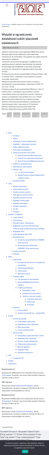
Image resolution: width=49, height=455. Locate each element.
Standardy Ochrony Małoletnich (24, 141)
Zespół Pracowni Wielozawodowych (31, 161)
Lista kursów (17, 220)
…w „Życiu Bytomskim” (26, 172)
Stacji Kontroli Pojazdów (24, 386)
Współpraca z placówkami (22, 167)
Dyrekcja (16, 136)
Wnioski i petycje (24, 274)
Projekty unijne (18, 276)
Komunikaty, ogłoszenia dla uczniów (31, 336)
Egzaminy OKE (23, 350)
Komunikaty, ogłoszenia (26, 321)
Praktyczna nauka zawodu (27, 344)
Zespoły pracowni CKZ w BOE (24, 153)
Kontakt (16, 212)
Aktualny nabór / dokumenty (23, 223)
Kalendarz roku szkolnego (27, 338)
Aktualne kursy (18, 237)
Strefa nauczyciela (19, 319)
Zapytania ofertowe (34, 299)
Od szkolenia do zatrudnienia (28, 279)
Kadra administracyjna (21, 147)
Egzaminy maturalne (20, 203)
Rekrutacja (31, 302)
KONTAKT (12, 364)
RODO (10, 361)
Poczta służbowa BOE (26, 330)
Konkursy (16, 307)
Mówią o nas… (18, 169)
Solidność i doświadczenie (22, 164)
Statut (15, 138)
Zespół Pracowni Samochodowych (30, 158)
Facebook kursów (19, 251)
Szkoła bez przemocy (25, 352)
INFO (10, 257)
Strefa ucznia (18, 333)
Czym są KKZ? (18, 217)
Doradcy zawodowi (20, 206)
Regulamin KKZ (18, 231)
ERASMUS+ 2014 (28, 290)
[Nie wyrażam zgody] (46, 447)
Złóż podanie (6, 375)
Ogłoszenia (17, 260)
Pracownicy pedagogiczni (22, 150)
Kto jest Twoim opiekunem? (28, 341)
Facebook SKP (18, 358)
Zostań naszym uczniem (21, 192)
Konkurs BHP (23, 310)
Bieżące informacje (20, 186)
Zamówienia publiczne (26, 268)
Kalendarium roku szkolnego (28, 324)
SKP (9, 355)
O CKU (15, 209)
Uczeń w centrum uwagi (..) (32, 296)
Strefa (10, 316)
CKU (10, 184)
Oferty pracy (22, 271)
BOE (10, 133)
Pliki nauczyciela (23, 327)
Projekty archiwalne (25, 288)
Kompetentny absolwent (31, 293)
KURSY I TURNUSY (15, 214)
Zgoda (25, 451)
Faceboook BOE (19, 181)
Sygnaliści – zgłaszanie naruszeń (24, 144)
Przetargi (30, 305)
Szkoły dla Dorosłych (20, 189)
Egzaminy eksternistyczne (22, 198)
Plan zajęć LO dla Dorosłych (23, 195)
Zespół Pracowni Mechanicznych (30, 155)
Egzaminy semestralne (21, 200)
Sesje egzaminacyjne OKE (22, 234)
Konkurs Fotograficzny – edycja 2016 (31, 313)
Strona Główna (6, 24)
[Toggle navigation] (7, 5)
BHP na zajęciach (24, 347)
